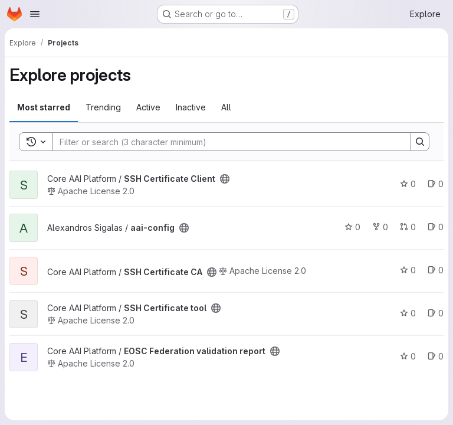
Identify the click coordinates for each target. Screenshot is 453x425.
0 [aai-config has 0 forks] (380, 227)
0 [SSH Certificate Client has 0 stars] (408, 184)
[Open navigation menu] (34, 14)
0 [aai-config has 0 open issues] (436, 227)
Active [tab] (148, 107)
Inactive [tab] (191, 107)
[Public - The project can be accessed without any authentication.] (224, 179)
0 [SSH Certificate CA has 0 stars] (408, 270)
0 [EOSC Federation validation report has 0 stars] (408, 356)
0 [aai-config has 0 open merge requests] (408, 227)
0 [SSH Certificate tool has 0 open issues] (436, 313)
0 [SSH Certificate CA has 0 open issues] (436, 270)
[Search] (226, 142)
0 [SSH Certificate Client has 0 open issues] (436, 184)
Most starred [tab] (43, 107)
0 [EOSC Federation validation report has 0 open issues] (436, 356)
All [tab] (226, 107)
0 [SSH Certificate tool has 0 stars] (408, 313)
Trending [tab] (103, 107)
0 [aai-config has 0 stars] (352, 227)
